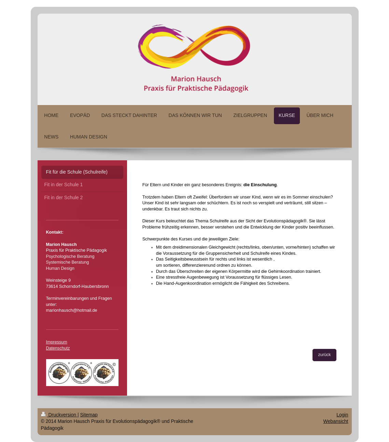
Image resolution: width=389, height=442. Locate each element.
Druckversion (59, 414)
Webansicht (335, 421)
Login (342, 414)
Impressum (56, 342)
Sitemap (89, 414)
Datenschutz (58, 348)
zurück (324, 354)
